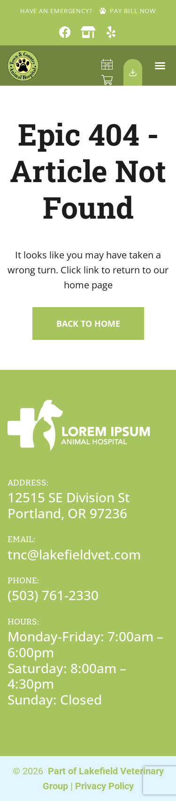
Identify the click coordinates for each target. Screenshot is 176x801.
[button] (160, 65)
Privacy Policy (104, 786)
